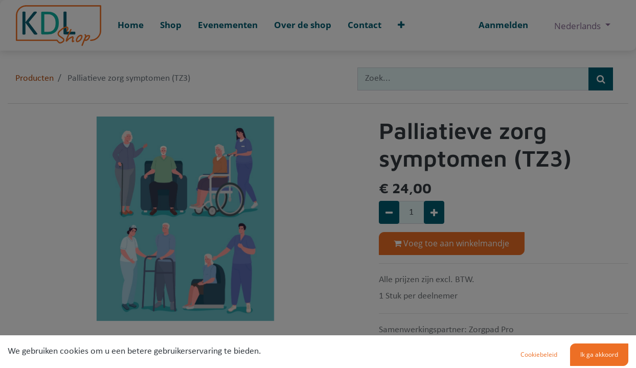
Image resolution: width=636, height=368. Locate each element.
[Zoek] (600, 78)
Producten (34, 78)
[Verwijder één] (389, 212)
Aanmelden (503, 25)
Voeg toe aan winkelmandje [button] (451, 243)
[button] (401, 25)
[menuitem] (130, 25)
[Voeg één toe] (434, 212)
